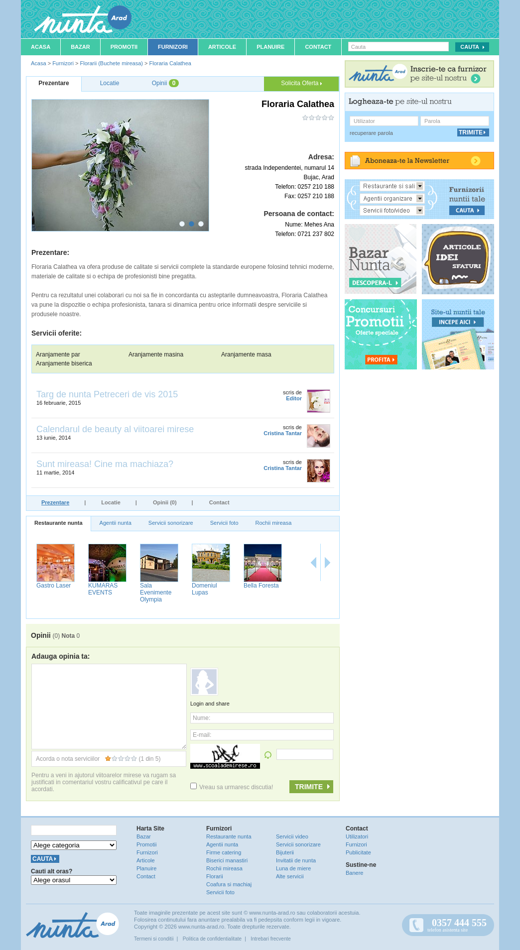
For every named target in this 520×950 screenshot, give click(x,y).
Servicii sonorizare (170, 523)
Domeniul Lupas (204, 589)
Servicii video (292, 836)
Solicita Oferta (301, 83)
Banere (354, 873)
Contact (318, 47)
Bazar (80, 47)
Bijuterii (285, 852)
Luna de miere (293, 868)
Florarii (214, 876)
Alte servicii (290, 876)
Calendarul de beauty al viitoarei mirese (115, 429)
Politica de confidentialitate (212, 939)
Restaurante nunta (58, 523)
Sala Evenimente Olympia (155, 592)
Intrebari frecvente (271, 939)
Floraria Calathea (170, 63)
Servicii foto (224, 523)
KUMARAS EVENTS (103, 589)
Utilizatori (357, 836)
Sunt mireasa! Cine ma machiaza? (104, 464)
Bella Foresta (261, 585)
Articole (222, 47)
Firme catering (223, 852)
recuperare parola (371, 133)
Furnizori (173, 47)
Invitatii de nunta (296, 860)
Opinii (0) (165, 502)
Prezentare (55, 502)
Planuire (270, 47)
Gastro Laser (53, 585)
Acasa (40, 47)
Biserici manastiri (227, 860)
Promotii (124, 47)
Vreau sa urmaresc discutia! (231, 787)
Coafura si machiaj (229, 884)
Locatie (111, 502)
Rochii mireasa (274, 523)
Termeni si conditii (153, 939)
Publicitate (358, 852)
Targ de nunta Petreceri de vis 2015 (107, 394)
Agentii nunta (115, 523)
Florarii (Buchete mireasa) (111, 63)
